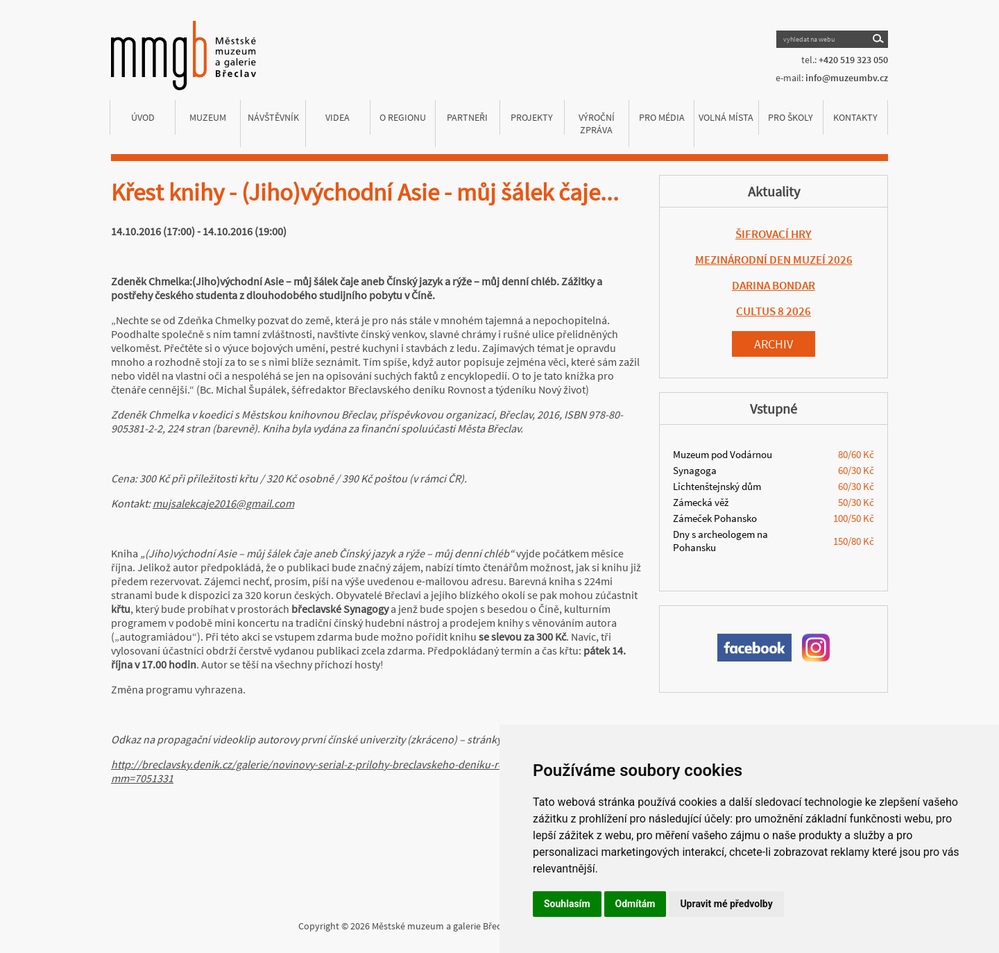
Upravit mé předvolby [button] (726, 903)
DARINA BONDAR (773, 285)
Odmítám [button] (635, 903)
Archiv (773, 344)
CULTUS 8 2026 (773, 311)
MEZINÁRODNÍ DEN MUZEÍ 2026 (774, 259)
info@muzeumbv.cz (846, 77)
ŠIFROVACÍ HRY (773, 234)
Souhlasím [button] (567, 903)
